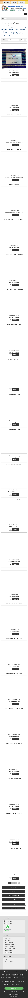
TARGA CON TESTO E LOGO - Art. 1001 (14, 673)
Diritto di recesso (8, 950)
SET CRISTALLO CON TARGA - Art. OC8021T (14, 219)
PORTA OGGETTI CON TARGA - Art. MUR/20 (14, 79)
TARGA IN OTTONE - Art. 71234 (14, 848)
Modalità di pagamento (10, 946)
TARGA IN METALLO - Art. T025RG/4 (14, 743)
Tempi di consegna (9, 942)
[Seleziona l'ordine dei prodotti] (13, 40)
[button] (14, 994)
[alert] (14, 984)
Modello (14, 899)
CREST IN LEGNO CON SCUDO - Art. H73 (14, 289)
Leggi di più (12, 978)
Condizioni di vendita (9, 944)
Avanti (19, 883)
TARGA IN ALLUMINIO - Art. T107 (14, 359)
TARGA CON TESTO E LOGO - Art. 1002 (14, 638)
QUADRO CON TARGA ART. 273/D (14, 394)
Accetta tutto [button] (14, 988)
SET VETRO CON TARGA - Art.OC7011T (14, 568)
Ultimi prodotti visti (9, 961)
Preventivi (7, 967)
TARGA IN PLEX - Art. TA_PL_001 (14, 499)
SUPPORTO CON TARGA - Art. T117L (14, 603)
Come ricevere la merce (10, 948)
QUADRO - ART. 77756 (14, 184)
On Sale (14, 891)
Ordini (6, 963)
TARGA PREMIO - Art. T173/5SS (14, 114)
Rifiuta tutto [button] (14, 991)
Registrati (7, 2)
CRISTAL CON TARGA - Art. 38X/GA (14, 813)
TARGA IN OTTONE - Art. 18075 (14, 778)
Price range (14, 887)
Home (2, 25)
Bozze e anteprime (9, 952)
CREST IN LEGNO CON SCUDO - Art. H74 (14, 254)
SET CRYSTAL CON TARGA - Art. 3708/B (14, 534)
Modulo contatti (8, 938)
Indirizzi (6, 965)
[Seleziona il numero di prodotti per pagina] (22, 40)
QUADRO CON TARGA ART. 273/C (14, 429)
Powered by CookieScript (13, 996)
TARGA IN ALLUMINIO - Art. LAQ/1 (14, 324)
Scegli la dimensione (14, 895)
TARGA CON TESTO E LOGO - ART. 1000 (14, 708)
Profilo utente (7, 959)
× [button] (26, 970)
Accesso (14, 2)
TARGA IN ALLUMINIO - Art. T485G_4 (14, 464)
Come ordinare (8, 940)
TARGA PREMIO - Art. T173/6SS (14, 149)
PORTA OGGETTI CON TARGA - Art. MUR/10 (14, 45)
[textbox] (12, 14)
